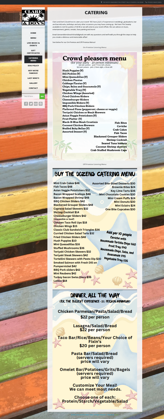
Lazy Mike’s (33, 78)
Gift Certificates (33, 51)
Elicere (116, 415)
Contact (33, 88)
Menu (33, 38)
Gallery (33, 83)
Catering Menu (33, 59)
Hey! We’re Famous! (33, 71)
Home (33, 33)
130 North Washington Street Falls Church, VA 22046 (123, 2)
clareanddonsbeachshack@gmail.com (72, 34)
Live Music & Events (33, 44)
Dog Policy (33, 65)
